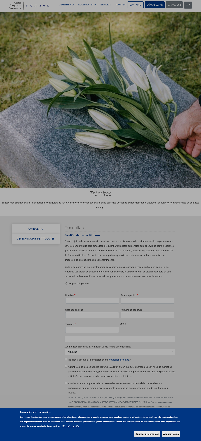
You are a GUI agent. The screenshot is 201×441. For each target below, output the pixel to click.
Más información (70, 431)
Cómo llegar (155, 4)
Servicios (105, 4)
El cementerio (87, 4)
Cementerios (67, 4)
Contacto (136, 4)
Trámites (120, 4)
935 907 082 (174, 4)
